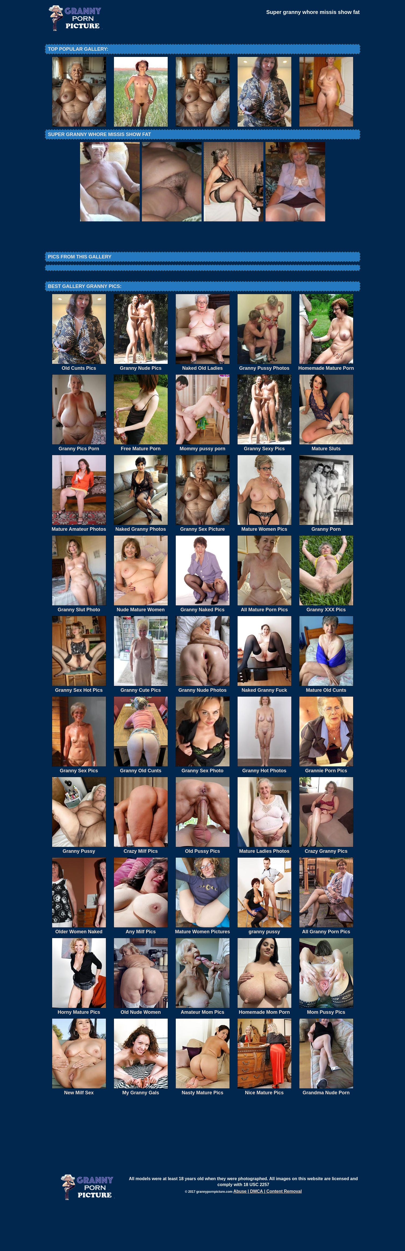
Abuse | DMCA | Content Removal (267, 1235)
